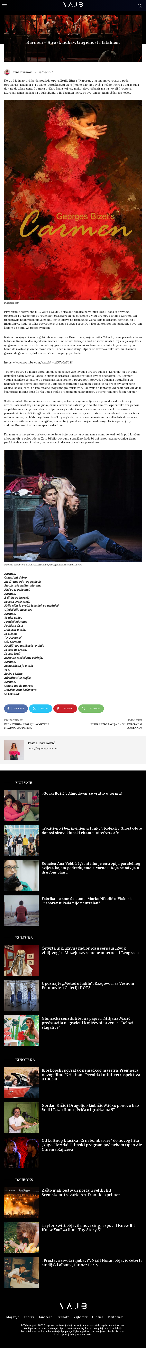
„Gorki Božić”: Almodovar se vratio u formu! (82, 793)
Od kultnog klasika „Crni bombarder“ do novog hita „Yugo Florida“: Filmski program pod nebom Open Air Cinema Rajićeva (92, 1145)
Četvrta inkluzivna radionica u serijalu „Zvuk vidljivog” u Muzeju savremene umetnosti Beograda (90, 950)
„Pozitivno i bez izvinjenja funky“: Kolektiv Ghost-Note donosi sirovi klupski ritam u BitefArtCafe (92, 830)
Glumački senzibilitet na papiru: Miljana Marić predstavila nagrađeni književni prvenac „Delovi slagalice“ (88, 1023)
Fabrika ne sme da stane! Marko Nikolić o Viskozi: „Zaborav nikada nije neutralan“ (86, 900)
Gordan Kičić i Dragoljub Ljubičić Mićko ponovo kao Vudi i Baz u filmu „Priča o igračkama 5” (90, 1107)
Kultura (73, 35)
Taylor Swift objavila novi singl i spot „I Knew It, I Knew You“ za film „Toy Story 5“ (89, 1227)
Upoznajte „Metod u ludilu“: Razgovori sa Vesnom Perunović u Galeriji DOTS (88, 985)
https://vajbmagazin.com (42, 748)
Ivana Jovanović (22, 72)
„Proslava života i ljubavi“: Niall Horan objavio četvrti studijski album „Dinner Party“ (92, 1262)
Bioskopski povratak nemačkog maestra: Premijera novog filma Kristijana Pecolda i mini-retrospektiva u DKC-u (91, 1074)
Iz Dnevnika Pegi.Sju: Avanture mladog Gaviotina (26, 726)
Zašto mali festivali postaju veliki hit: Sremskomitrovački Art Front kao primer (81, 1192)
